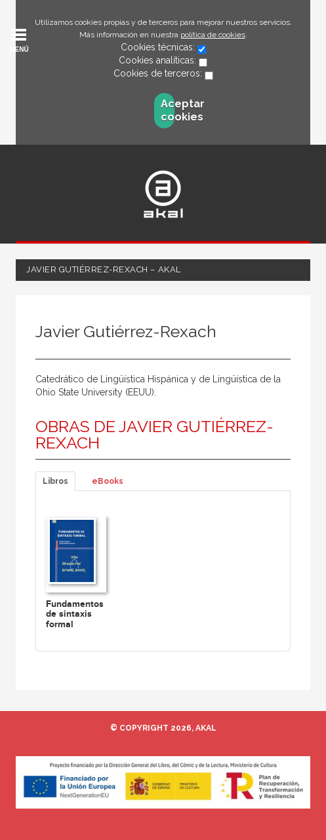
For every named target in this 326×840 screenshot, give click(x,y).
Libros (55, 481)
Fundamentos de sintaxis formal (75, 614)
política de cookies (212, 34)
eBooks (107, 481)
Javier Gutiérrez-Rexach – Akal (103, 269)
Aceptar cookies (168, 110)
